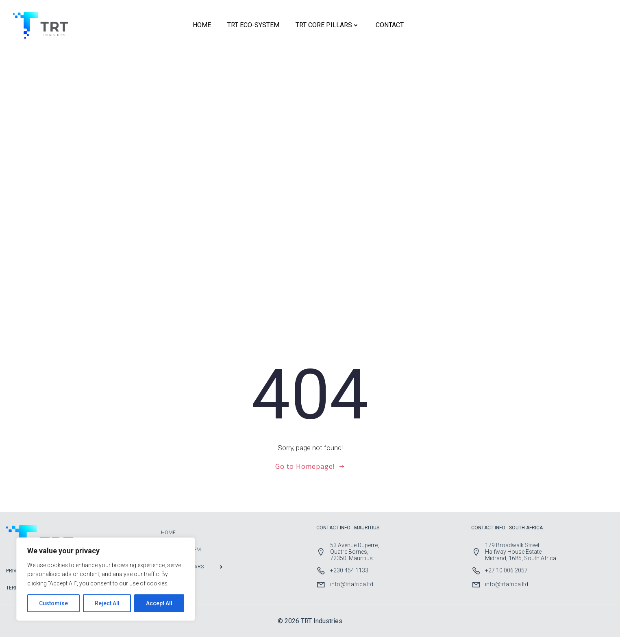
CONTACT (390, 25)
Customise (53, 603)
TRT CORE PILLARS (327, 25)
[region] (105, 579)
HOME (202, 25)
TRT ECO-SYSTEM (253, 25)
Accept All (159, 603)
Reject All (107, 603)
